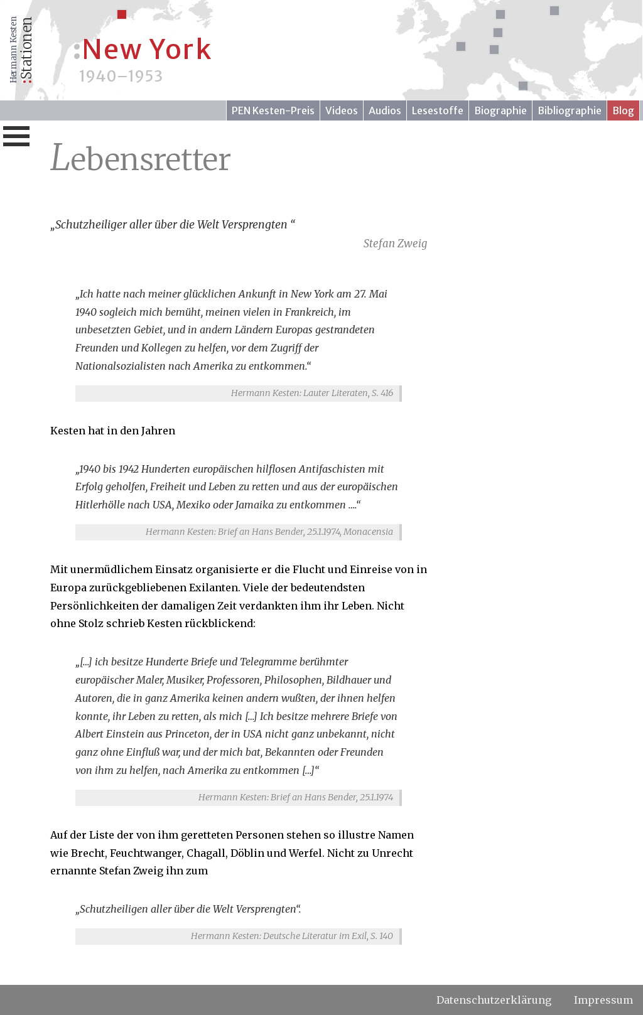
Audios (385, 110)
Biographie (500, 110)
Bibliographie (570, 110)
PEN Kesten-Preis (273, 110)
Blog (623, 110)
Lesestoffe (437, 110)
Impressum (603, 1000)
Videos (341, 110)
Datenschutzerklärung (493, 1000)
